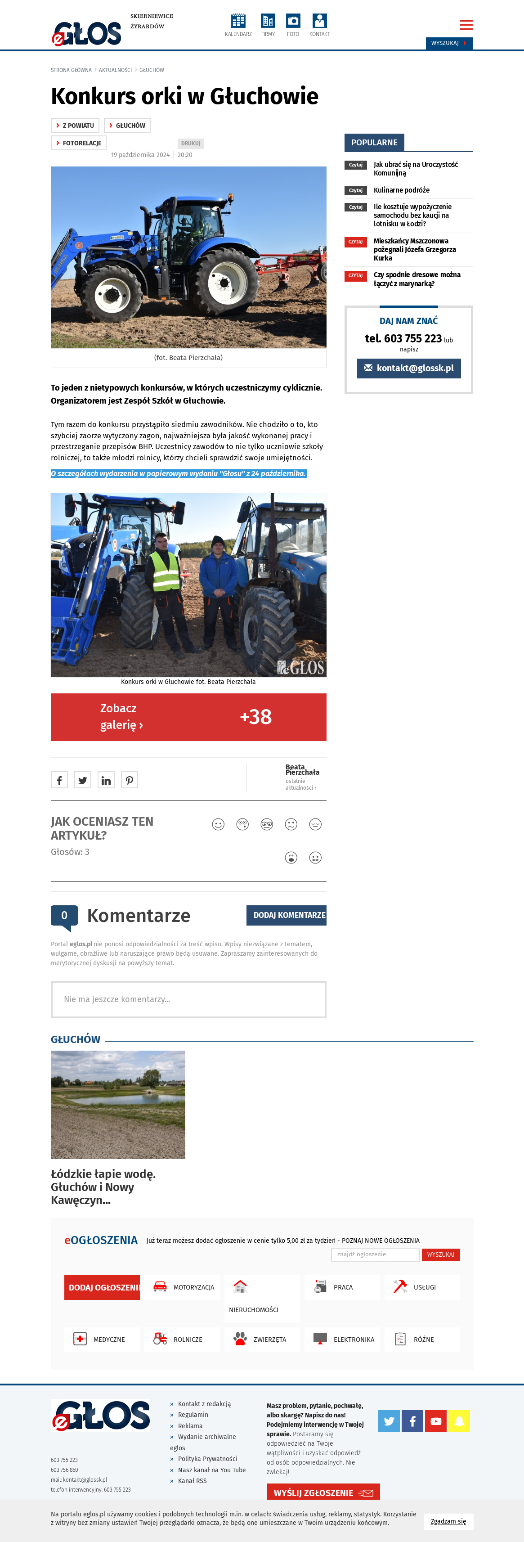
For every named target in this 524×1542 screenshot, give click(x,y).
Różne (411, 1338)
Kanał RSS (192, 1481)
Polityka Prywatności (207, 1459)
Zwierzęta (257, 1338)
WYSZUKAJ (441, 1254)
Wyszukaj (449, 43)
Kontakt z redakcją (204, 1404)
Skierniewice (151, 16)
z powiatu (75, 126)
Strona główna (71, 70)
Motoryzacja (181, 1286)
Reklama (190, 1426)
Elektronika (341, 1338)
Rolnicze (175, 1338)
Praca (331, 1286)
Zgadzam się (452, 1521)
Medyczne (97, 1338)
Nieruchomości (253, 1294)
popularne (374, 142)
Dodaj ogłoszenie (104, 1287)
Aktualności (115, 70)
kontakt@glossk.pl (409, 368)
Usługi (412, 1286)
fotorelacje (78, 143)
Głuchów (151, 70)
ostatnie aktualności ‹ (301, 784)
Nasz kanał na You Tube (212, 1470)
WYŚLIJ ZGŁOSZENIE (313, 1493)
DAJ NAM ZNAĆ (409, 320)
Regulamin (193, 1415)
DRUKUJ (192, 144)
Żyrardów (147, 26)
